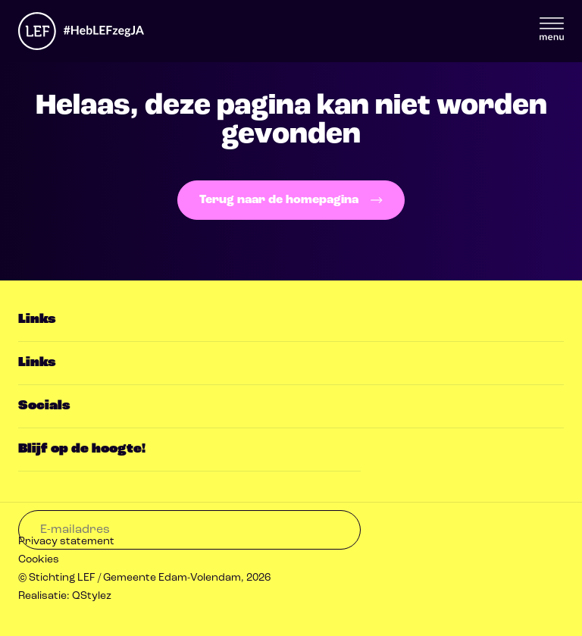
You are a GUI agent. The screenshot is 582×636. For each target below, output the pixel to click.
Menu (552, 29)
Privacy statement (66, 541)
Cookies (38, 560)
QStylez (91, 596)
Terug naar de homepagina (290, 200)
